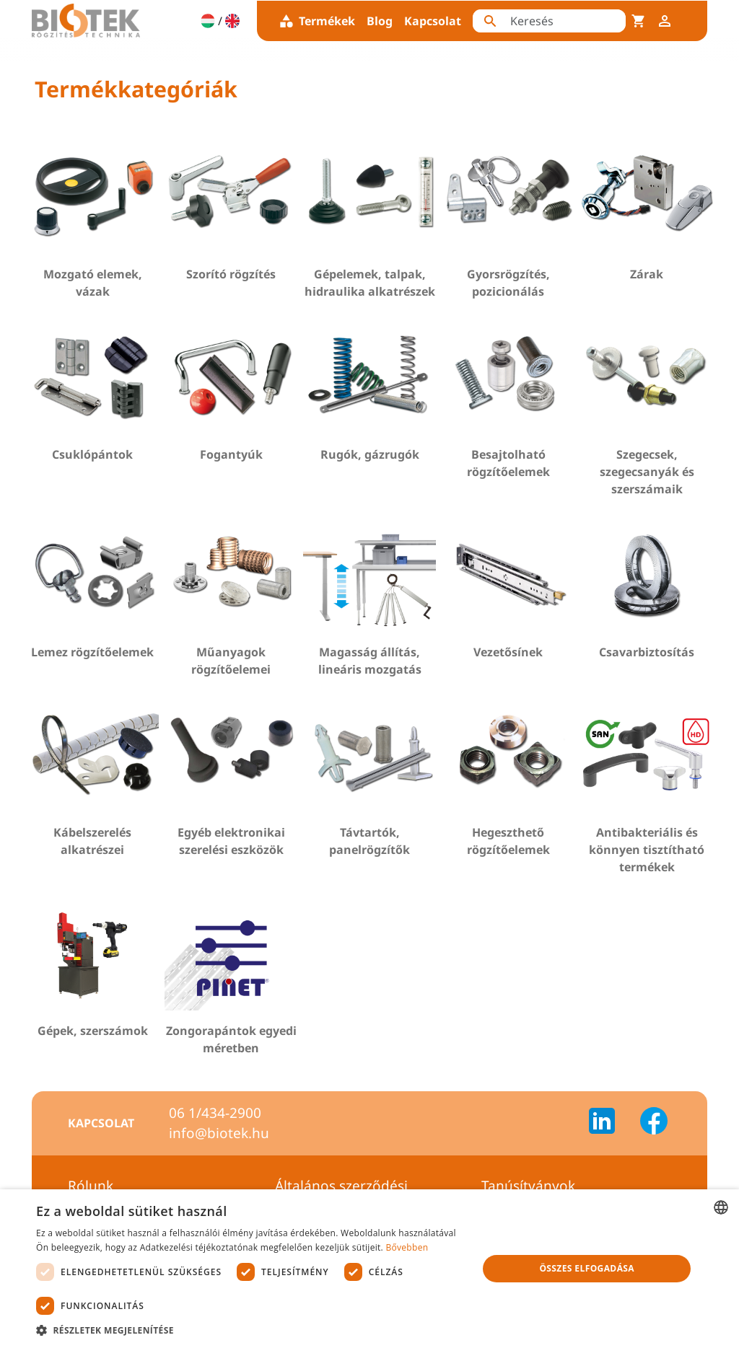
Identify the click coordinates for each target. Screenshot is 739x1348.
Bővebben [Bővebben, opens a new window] (406, 1247)
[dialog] (369, 1268)
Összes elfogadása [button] (586, 1268)
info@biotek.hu (219, 1133)
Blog (380, 21)
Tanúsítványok (528, 1185)
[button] (250, 1330)
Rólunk (90, 1185)
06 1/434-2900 (215, 1112)
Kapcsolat (432, 21)
